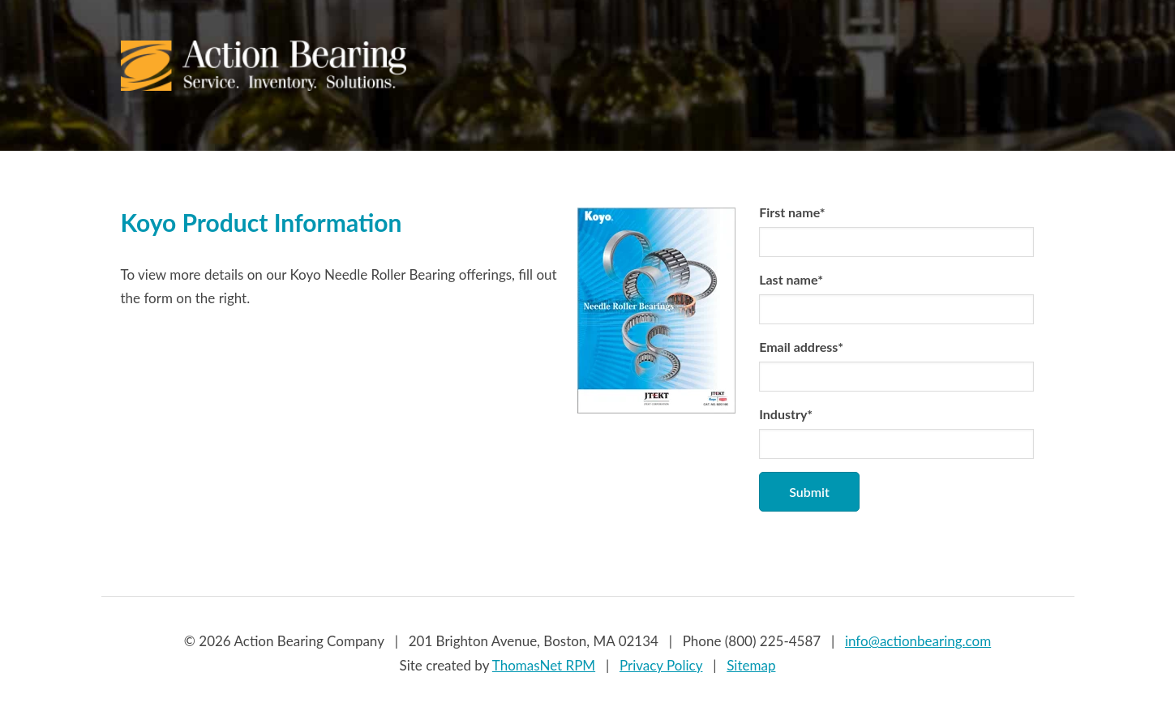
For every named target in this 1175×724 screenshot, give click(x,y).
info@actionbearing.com (918, 640)
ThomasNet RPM (543, 665)
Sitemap (751, 665)
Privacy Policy (661, 665)
